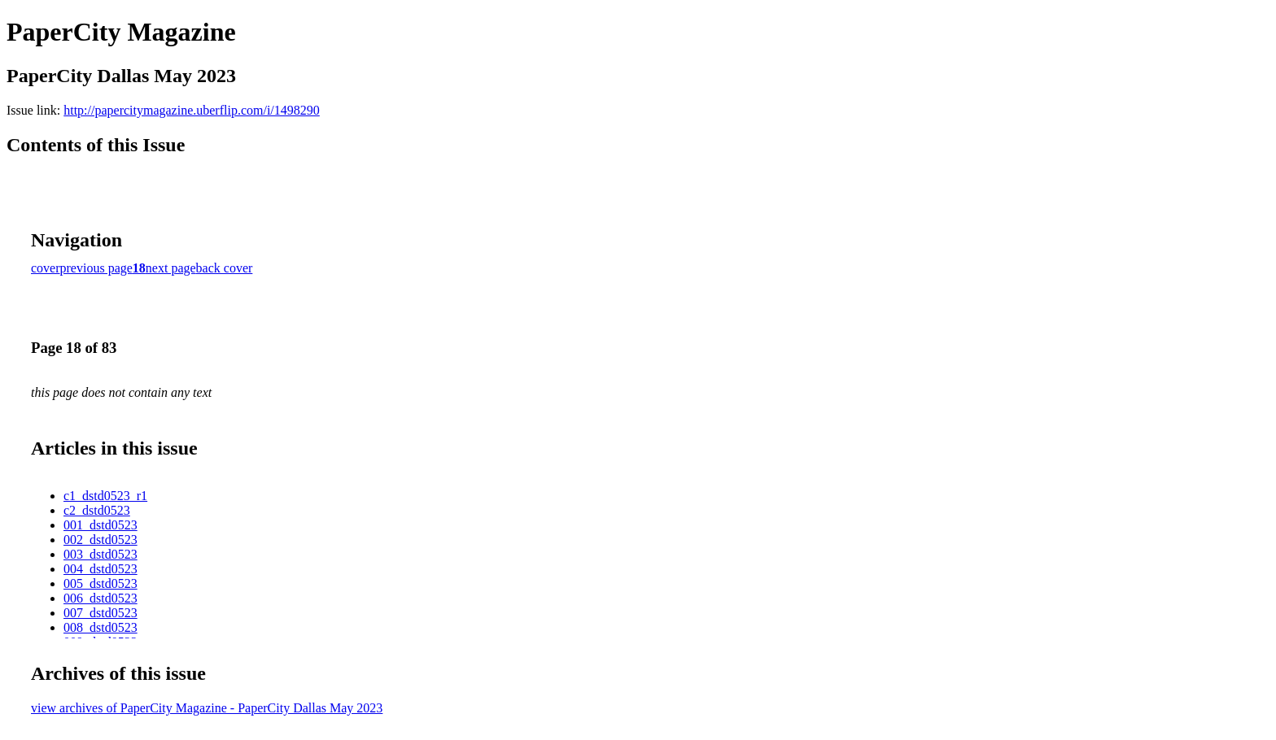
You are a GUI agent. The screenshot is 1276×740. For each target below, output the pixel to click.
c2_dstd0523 (96, 510)
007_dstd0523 (100, 613)
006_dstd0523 (100, 598)
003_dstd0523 (100, 554)
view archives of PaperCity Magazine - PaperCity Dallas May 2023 (206, 708)
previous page (96, 268)
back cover (224, 268)
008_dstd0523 (100, 627)
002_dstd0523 (100, 539)
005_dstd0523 (100, 583)
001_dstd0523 (100, 525)
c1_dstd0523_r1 (105, 496)
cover (45, 268)
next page (171, 268)
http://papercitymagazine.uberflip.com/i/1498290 (191, 110)
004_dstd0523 (100, 569)
